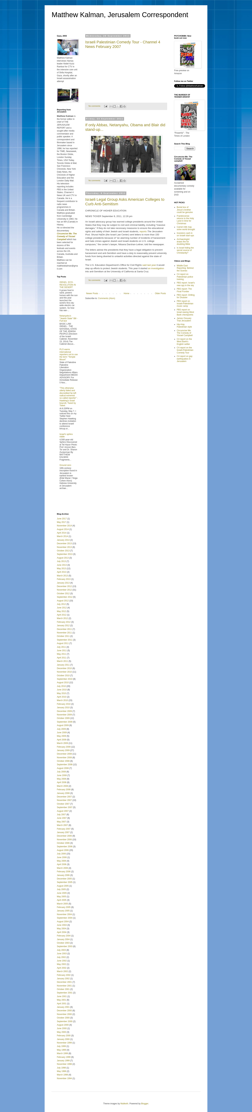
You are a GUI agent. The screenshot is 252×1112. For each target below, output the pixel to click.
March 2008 (62, 786)
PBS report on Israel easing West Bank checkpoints (185, 312)
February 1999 (64, 1057)
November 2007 (64, 800)
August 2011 (63, 643)
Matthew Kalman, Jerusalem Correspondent (120, 15)
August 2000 (63, 1025)
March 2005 (62, 904)
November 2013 (64, 547)
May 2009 (61, 736)
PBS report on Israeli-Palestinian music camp (185, 303)
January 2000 (63, 1039)
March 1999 (62, 1053)
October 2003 (63, 943)
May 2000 (61, 1032)
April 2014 (61, 533)
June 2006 (62, 857)
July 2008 (61, 771)
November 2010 (64, 672)
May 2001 (61, 1000)
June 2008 (62, 775)
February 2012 (64, 622)
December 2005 (64, 878)
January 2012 (63, 625)
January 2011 (63, 665)
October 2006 (63, 843)
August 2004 (63, 921)
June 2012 (62, 607)
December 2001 (64, 982)
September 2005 (64, 882)
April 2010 (61, 697)
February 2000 (64, 1035)
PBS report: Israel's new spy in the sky (186, 284)
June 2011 (62, 650)
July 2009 (61, 729)
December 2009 (64, 711)
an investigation (156, 268)
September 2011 (64, 640)
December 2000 (64, 1010)
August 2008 (63, 768)
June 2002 (62, 961)
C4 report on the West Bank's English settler (184, 341)
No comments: (95, 106)
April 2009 (61, 739)
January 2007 (63, 832)
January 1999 (63, 1060)
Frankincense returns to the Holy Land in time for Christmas (185, 220)
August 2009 (63, 725)
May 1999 (61, 1050)
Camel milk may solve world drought (186, 228)
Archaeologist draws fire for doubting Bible (183, 242)
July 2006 (61, 853)
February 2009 (64, 747)
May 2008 (61, 779)
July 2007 (61, 814)
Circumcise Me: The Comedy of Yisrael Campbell (184, 333)
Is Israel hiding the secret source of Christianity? (185, 250)
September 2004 (64, 918)
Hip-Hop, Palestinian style (184, 325)
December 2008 (64, 754)
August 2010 (63, 682)
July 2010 (61, 686)
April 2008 (61, 782)
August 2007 (63, 811)
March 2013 (62, 575)
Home (126, 293)
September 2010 (64, 679)
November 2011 (64, 632)
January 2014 (63, 540)
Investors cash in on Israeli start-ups (185, 234)
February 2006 (64, 871)
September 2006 (64, 846)
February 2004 (64, 936)
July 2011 (61, 647)
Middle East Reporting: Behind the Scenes (185, 268)
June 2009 (62, 732)
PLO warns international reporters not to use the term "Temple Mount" (68, 354)
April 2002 (61, 968)
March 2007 (62, 825)
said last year (149, 265)
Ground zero (65, 465)
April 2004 (61, 932)
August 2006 (63, 850)
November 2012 (64, 590)
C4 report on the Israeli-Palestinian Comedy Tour (185, 350)
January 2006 (63, 875)
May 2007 (61, 821)
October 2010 (63, 675)
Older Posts (160, 293)
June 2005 (62, 893)
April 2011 (61, 657)
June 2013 (62, 565)
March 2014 (62, 536)
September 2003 (64, 946)
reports (143, 231)
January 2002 (63, 978)
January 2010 (63, 707)
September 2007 (64, 807)
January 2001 (63, 1007)
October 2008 (63, 761)
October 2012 (63, 593)
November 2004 (64, 914)
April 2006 (61, 864)
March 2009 (62, 743)
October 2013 (63, 550)
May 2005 (61, 896)
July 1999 (61, 1046)
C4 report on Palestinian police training (185, 276)
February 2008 (64, 789)
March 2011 (62, 661)
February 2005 (64, 907)
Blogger (144, 1103)
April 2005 (61, 900)
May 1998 (61, 1071)
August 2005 (63, 886)
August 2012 (63, 600)
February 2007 (64, 829)
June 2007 (62, 818)
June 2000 (62, 1028)
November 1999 (64, 1043)
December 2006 (64, 836)
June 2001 (62, 996)
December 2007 (64, 796)
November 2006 (64, 839)
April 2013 (61, 572)
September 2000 (64, 1021)
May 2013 (61, 568)
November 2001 (64, 986)
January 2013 (63, 583)
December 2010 (64, 668)
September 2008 (64, 764)
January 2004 (63, 939)
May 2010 (61, 693)
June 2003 (62, 953)
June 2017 (62, 518)
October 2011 (63, 636)
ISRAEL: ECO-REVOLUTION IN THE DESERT (67, 285)
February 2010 (64, 704)
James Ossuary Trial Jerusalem (184, 319)
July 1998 (61, 1068)
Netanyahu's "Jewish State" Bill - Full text (68, 318)
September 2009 (64, 722)
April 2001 (61, 1003)
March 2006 (62, 868)
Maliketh (124, 1103)
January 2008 (63, 793)
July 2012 (61, 604)
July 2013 (61, 561)
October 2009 (63, 718)
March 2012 (62, 618)
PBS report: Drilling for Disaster (186, 296)
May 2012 (61, 611)
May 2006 (61, 861)
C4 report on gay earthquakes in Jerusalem (184, 359)
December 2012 (64, 586)
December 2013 (64, 543)
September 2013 (64, 554)
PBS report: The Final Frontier (184, 290)
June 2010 (62, 689)
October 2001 (63, 989)
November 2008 (64, 757)
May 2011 (61, 654)
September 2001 (64, 993)
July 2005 (61, 889)
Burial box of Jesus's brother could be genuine (185, 210)
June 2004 (62, 925)
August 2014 (63, 529)
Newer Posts (92, 293)
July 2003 (61, 950)
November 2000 (64, 1014)
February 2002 (64, 975)
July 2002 (61, 957)
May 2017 (61, 522)
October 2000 (63, 1018)
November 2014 (64, 525)
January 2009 (63, 750)
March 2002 (62, 971)
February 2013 (64, 579)
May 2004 (61, 928)
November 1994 (64, 1078)
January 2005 (63, 911)
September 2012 (64, 597)
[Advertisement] (77, 501)
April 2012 (61, 615)
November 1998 (64, 1064)
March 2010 (62, 700)
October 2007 (63, 804)
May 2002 (61, 964)
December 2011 (64, 629)
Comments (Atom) (106, 298)
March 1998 (62, 1075)
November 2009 (64, 714)
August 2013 (63, 558)
